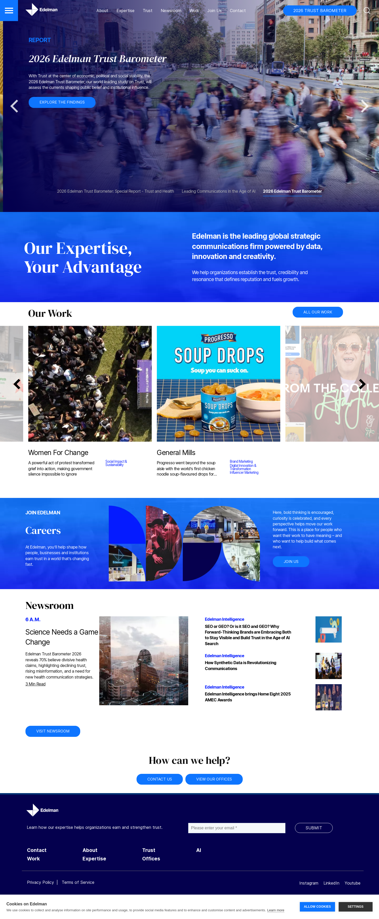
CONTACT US (159, 779)
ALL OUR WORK (317, 312)
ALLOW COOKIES (317, 906)
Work (194, 10)
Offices (151, 859)
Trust (147, 10)
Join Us (214, 10)
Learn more (275, 910)
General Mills (175, 453)
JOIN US (291, 561)
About (102, 10)
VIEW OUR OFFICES (214, 779)
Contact (238, 10)
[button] (9, 10)
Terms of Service (78, 882)
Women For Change (57, 453)
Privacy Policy (40, 882)
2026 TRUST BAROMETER (319, 10)
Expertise (125, 10)
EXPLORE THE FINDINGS (140, 102)
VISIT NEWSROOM (52, 731)
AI (198, 850)
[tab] (115, 188)
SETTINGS (356, 906)
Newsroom (171, 10)
